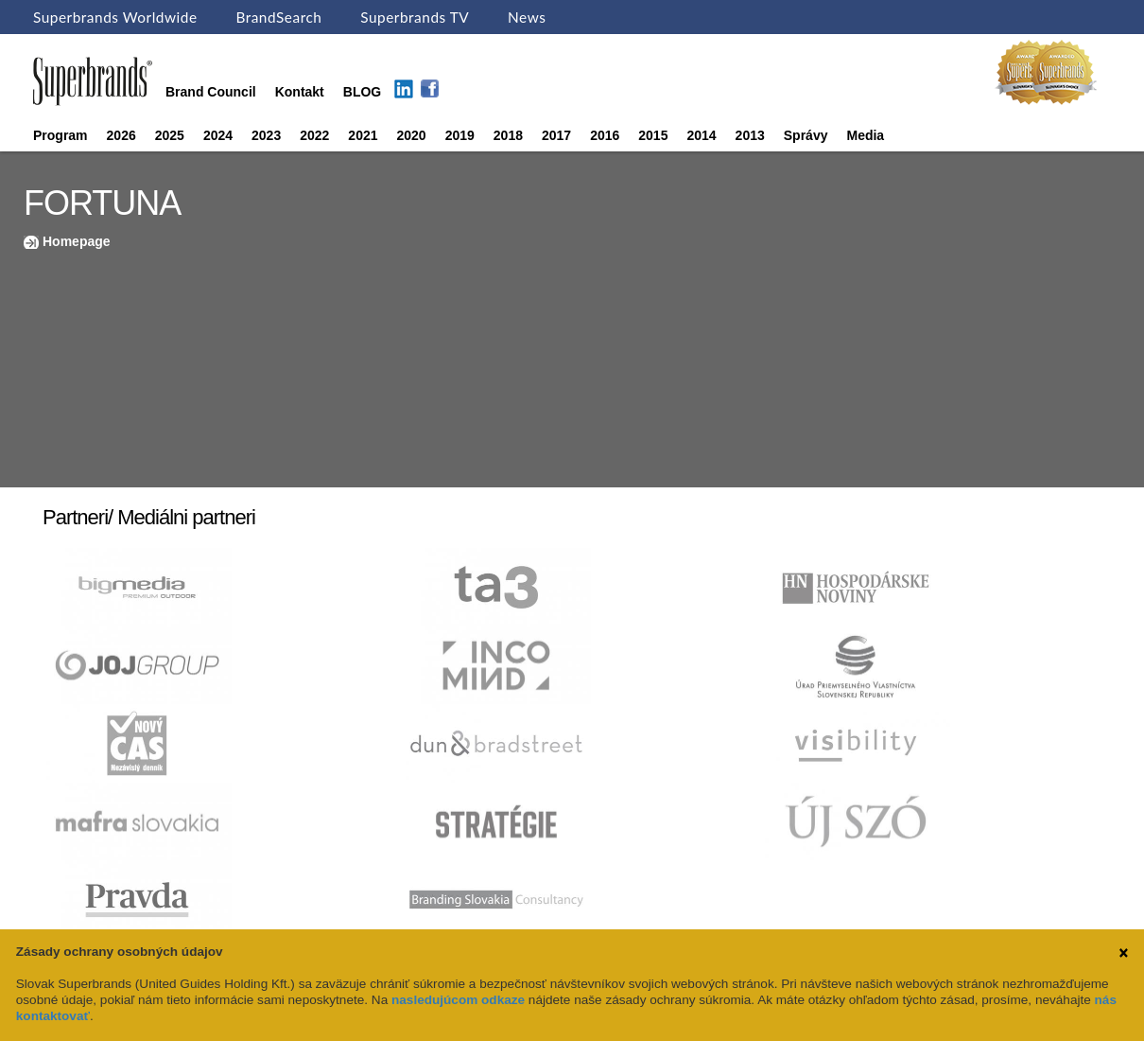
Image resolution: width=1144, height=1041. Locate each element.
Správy (806, 135)
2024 (218, 135)
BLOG (362, 91)
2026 (121, 135)
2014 (701, 135)
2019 (460, 135)
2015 (652, 135)
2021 (362, 135)
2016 (604, 135)
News (527, 17)
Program (60, 135)
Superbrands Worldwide (115, 17)
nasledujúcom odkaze (458, 1000)
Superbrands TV (414, 17)
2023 (266, 135)
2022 (314, 135)
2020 (411, 135)
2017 (556, 135)
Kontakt (299, 91)
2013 (750, 135)
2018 (508, 135)
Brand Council (210, 91)
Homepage (77, 241)
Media (865, 135)
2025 (169, 135)
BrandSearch (278, 17)
